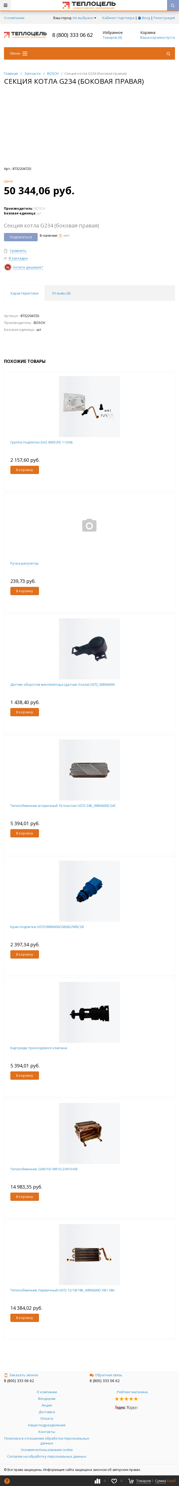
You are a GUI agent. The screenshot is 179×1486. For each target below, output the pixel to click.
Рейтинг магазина (132, 1392)
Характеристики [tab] (24, 293)
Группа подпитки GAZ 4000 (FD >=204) (41, 442)
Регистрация (164, 17)
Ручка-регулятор (24, 563)
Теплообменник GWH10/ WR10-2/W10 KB (43, 1169)
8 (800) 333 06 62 (72, 34)
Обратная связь (106, 1375)
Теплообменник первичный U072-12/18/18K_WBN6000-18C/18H (62, 1290)
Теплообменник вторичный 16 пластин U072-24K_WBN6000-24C (63, 805)
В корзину (24, 469)
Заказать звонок (21, 1375)
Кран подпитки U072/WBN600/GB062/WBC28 (47, 926)
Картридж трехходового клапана (38, 1047)
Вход (146, 17)
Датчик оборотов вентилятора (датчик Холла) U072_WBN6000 (62, 684)
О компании (14, 17)
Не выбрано (84, 17)
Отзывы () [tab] (61, 293)
